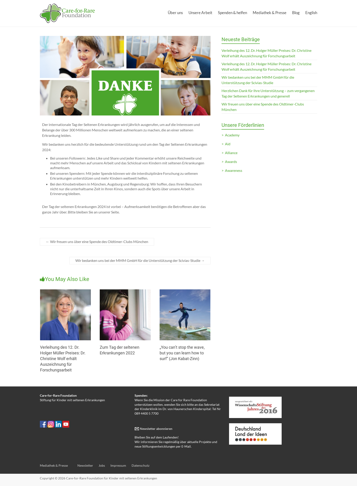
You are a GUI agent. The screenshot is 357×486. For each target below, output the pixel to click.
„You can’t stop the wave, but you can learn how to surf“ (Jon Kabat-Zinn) (182, 353)
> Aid (226, 144)
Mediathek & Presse (269, 12)
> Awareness (232, 170)
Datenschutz (140, 465)
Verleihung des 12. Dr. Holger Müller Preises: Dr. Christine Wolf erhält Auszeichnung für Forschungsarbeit (63, 359)
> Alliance (229, 152)
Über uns (175, 12)
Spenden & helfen (232, 12)
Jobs (102, 465)
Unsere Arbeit (200, 12)
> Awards (229, 161)
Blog (296, 12)
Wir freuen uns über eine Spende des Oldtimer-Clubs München (97, 241)
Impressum (118, 465)
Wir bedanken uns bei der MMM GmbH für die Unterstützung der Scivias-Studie (140, 260)
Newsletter (85, 465)
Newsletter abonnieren (155, 429)
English (311, 12)
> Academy (231, 135)
